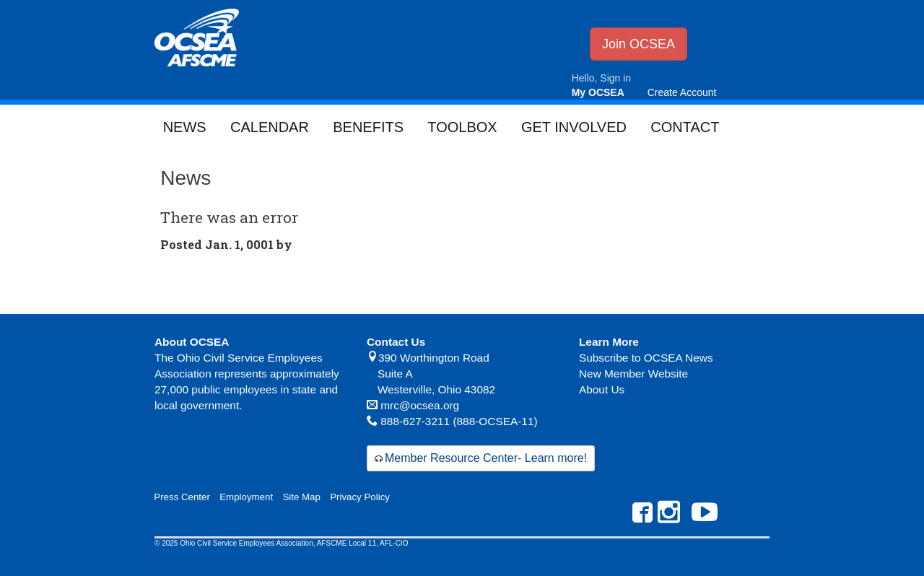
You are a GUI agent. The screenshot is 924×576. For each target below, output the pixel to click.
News (184, 127)
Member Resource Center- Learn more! (486, 458)
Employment (246, 497)
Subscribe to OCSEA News (646, 358)
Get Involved (574, 127)
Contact (684, 127)
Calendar (269, 127)
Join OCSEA (638, 44)
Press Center (182, 497)
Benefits (368, 127)
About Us (601, 389)
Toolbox (462, 127)
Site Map (301, 497)
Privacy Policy (360, 497)
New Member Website (633, 373)
